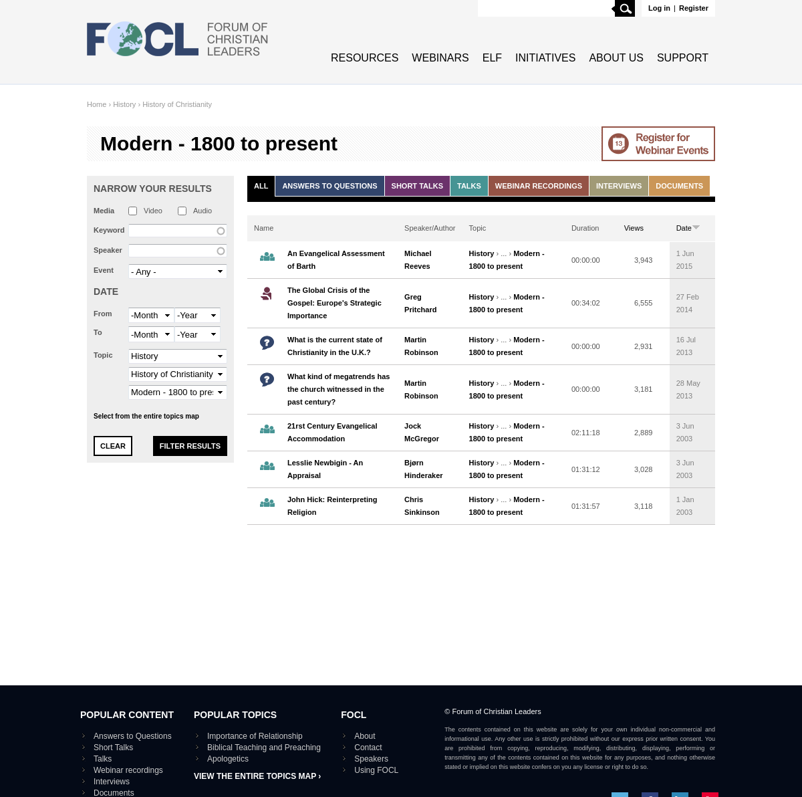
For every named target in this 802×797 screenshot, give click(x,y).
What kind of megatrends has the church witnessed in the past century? (338, 389)
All (261, 186)
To (98, 332)
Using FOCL (376, 770)
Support (682, 58)
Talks (469, 186)
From (103, 314)
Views (634, 228)
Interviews (619, 186)
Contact (368, 747)
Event (104, 270)
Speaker (108, 250)
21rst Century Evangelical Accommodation (332, 432)
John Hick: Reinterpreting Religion (332, 505)
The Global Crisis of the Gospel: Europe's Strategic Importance (334, 303)
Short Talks (417, 186)
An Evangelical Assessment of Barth (336, 259)
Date (106, 291)
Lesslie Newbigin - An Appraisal (325, 469)
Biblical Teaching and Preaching (264, 747)
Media (104, 211)
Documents (679, 186)
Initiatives (545, 58)
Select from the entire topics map (146, 416)
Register (693, 8)
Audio (202, 211)
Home (96, 104)
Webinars (440, 58)
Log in (659, 8)
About (364, 736)
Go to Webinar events (658, 143)
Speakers (371, 759)
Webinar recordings (538, 186)
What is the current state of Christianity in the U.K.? (334, 346)
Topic (103, 355)
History (124, 104)
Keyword (109, 230)
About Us (616, 58)
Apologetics (228, 759)
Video (153, 211)
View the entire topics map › (257, 776)
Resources (364, 58)
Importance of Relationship (255, 736)
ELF (492, 58)
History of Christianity (177, 104)
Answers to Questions (329, 186)
